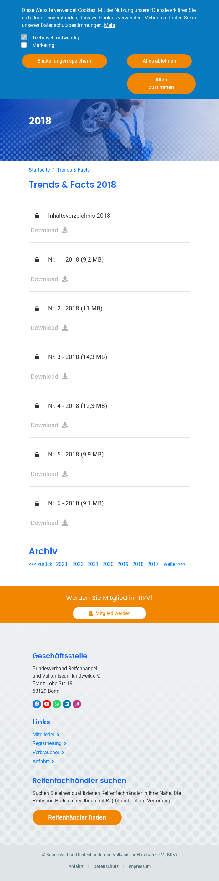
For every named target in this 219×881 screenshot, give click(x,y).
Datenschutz (106, 866)
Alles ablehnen (159, 61)
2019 (123, 564)
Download (44, 230)
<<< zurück (41, 564)
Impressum (140, 866)
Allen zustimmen (161, 83)
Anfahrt (41, 761)
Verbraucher (46, 752)
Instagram (80, 703)
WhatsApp (60, 703)
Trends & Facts (73, 170)
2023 (61, 564)
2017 (153, 564)
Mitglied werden (112, 613)
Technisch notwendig (55, 38)
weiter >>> (175, 564)
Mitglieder (43, 735)
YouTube (50, 703)
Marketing (43, 45)
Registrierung (47, 743)
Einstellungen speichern (64, 61)
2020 (109, 564)
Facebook (40, 703)
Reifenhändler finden (77, 817)
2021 (93, 564)
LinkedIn (70, 703)
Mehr (109, 25)
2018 (138, 564)
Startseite (39, 170)
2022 (78, 564)
